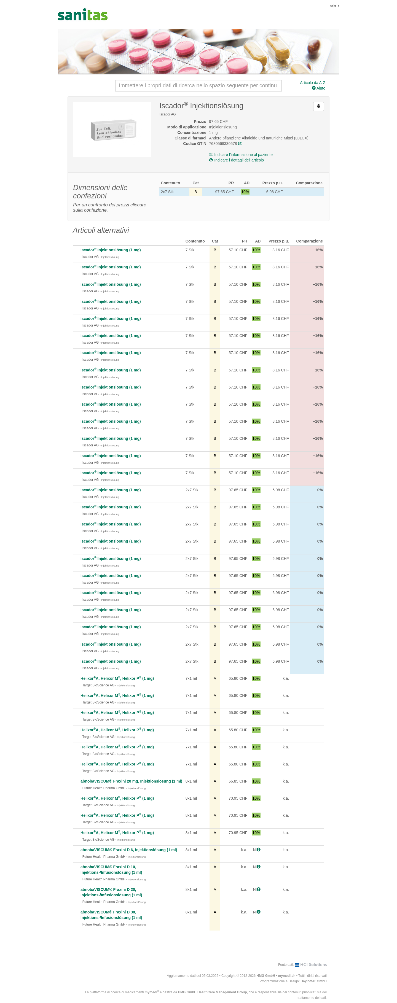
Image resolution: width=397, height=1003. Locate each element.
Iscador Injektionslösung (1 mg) (111, 250)
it (338, 5)
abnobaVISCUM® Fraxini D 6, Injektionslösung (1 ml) (129, 850)
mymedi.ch (287, 976)
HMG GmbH (266, 976)
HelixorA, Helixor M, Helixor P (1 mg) (117, 678)
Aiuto (318, 88)
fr (335, 5)
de (331, 5)
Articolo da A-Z (312, 82)
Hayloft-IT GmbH (314, 981)
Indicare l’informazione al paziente (241, 154)
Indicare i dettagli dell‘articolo (236, 160)
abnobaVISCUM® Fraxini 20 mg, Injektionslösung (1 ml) (131, 781)
